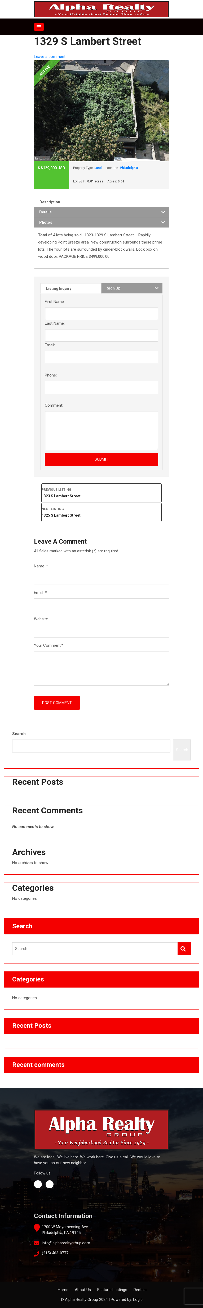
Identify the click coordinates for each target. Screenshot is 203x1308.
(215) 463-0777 (55, 1253)
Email (40, 592)
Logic (138, 1299)
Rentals (140, 1289)
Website (41, 619)
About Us (83, 1289)
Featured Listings (112, 1289)
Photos (45, 222)
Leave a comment (49, 56)
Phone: (51, 375)
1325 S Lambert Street (101, 511)
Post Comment (57, 702)
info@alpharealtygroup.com (66, 1243)
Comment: (54, 405)
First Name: (55, 301)
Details (45, 212)
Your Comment (48, 645)
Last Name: (55, 323)
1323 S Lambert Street (101, 492)
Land (98, 168)
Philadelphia (129, 168)
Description (49, 202)
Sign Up (113, 288)
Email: (50, 345)
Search (19, 733)
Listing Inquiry (58, 288)
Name (41, 566)
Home (63, 1289)
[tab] (101, 202)
